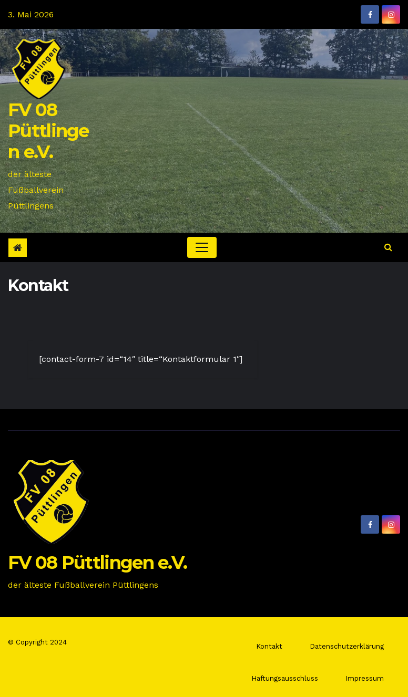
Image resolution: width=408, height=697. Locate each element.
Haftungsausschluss (284, 678)
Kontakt (269, 646)
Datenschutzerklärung (347, 646)
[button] (388, 247)
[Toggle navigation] (202, 247)
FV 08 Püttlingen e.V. (48, 131)
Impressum (364, 678)
